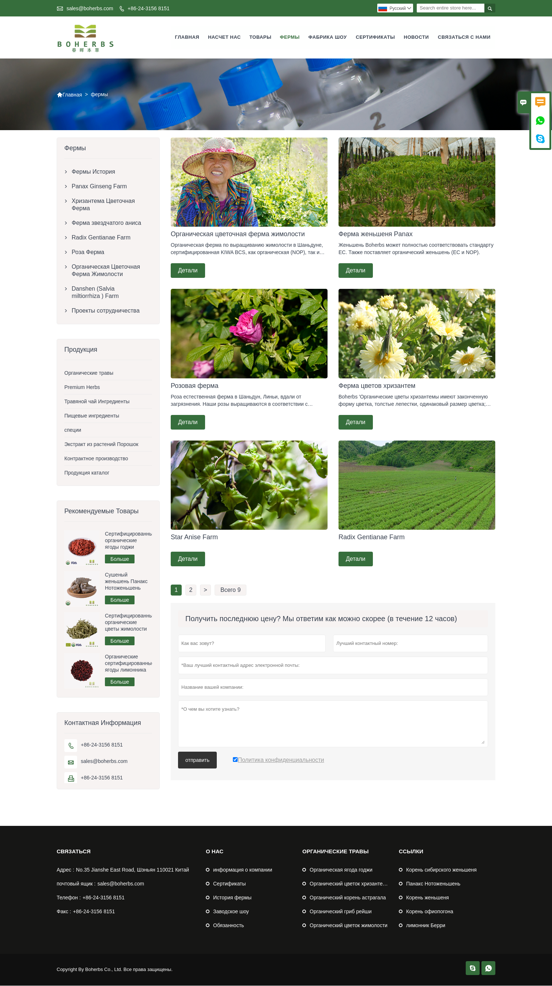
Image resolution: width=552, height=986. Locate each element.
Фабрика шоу (328, 37)
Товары (260, 37)
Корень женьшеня (427, 898)
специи (72, 430)
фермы (289, 37)
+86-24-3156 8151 (149, 8)
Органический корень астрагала (348, 898)
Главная (187, 37)
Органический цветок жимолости (348, 926)
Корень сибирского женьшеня (441, 870)
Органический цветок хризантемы (350, 884)
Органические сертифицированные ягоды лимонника (128, 663)
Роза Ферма (88, 252)
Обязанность (228, 926)
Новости (416, 37)
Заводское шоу (231, 912)
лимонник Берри (425, 926)
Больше (119, 559)
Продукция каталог (86, 473)
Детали (188, 271)
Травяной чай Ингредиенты (96, 402)
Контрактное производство (96, 459)
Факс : (64, 912)
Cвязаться (74, 852)
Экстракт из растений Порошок (101, 444)
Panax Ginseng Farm (99, 187)
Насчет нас (224, 37)
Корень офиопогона (429, 912)
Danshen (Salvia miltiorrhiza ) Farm (95, 292)
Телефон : (69, 898)
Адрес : (65, 870)
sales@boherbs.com (90, 8)
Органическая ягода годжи (341, 870)
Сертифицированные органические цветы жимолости (128, 622)
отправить (197, 760)
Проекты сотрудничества (106, 311)
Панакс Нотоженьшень (433, 884)
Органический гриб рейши (341, 912)
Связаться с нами (464, 37)
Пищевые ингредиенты (91, 416)
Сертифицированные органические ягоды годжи (128, 540)
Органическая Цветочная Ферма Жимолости (106, 270)
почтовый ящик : (76, 884)
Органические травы (88, 373)
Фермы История (93, 172)
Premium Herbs (82, 387)
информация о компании (242, 870)
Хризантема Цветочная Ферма (103, 205)
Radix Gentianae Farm (101, 238)
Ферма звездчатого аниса (106, 223)
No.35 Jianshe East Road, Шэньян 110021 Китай (132, 870)
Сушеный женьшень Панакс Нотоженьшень (126, 581)
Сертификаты (375, 37)
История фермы (232, 898)
